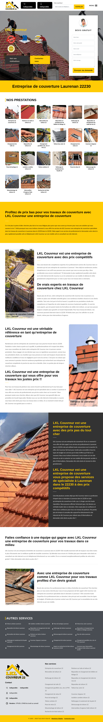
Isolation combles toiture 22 (80, 698)
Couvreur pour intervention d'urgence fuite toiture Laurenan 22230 (86, 648)
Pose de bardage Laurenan (61, 624)
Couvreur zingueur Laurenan (38, 640)
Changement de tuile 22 (52, 684)
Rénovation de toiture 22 (53, 672)
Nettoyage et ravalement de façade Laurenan (17, 641)
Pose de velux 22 (50, 704)
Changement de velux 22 (53, 694)
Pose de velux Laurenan (83, 634)
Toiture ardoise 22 (51, 701)
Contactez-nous (39, 59)
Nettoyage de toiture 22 (52, 678)
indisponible (13, 688)
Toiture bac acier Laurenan (84, 624)
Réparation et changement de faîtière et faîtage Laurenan (85, 629)
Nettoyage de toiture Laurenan (62, 628)
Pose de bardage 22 (51, 698)
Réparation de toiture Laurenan (16, 628)
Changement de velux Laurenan (63, 640)
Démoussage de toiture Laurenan (63, 634)
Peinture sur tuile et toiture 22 (81, 668)
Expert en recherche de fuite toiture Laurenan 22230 (64, 647)
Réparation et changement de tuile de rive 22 (83, 679)
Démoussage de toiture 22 (79, 704)
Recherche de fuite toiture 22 (54, 711)
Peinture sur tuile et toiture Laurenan (38, 635)
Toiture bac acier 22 (77, 688)
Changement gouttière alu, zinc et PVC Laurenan (86, 641)
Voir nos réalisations (15, 59)
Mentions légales (57, 718)
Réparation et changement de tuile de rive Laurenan (40, 629)
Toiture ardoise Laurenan (14, 624)
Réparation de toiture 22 (79, 684)
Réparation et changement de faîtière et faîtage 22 (84, 673)
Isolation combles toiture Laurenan (40, 624)
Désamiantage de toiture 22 (54, 708)
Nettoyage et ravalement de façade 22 (83, 701)
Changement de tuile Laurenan (15, 646)
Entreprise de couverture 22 (54, 668)
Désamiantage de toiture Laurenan (40, 646)
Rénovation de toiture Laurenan (16, 634)
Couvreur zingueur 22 (78, 694)
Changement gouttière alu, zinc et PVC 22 (57, 689)
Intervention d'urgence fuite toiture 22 (83, 708)
